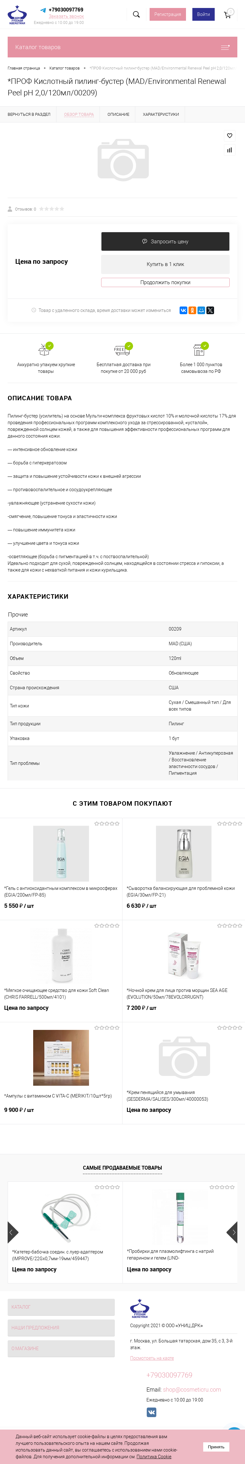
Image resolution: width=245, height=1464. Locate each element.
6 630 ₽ (184, 909)
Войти (203, 14)
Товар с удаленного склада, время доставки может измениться (101, 310)
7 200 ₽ (184, 1011)
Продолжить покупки (165, 282)
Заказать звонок (66, 16)
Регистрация (167, 14)
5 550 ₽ (61, 909)
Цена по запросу (41, 261)
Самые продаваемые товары (122, 1167)
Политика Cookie (154, 1456)
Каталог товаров (122, 47)
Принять (216, 1447)
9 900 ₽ (61, 1113)
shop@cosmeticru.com (192, 1389)
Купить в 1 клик (165, 264)
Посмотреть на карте (152, 1358)
